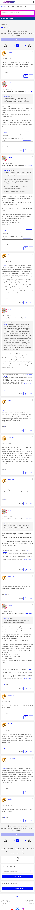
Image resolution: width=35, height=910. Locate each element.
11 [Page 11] (25, 46)
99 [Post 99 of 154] (4, 566)
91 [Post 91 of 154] (4, 72)
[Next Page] (29, 45)
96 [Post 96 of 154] (4, 426)
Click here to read (27, 140)
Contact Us (31, 903)
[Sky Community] (9, 2)
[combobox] (16, 13)
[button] (32, 51)
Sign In (33, 2)
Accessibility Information (28, 901)
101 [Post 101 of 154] (4, 684)
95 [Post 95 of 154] (4, 390)
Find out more (28, 91)
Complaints (3, 903)
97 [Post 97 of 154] (4, 469)
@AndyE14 (4, 769)
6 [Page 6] (14, 46)
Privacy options (4, 900)
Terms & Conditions (29, 900)
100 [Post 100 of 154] (5, 594)
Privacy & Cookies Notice (6, 901)
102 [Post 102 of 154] (4, 713)
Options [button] (3, 24)
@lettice (4, 265)
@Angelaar (6, 96)
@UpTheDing (7, 170)
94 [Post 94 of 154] (4, 298)
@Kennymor (7, 524)
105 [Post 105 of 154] (4, 817)
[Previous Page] (5, 45)
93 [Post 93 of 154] (4, 244)
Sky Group (3, 905)
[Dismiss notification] (33, 6)
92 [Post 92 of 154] (4, 146)
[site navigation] (2, 2)
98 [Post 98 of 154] (4, 499)
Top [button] (18, 897)
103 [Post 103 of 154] (4, 748)
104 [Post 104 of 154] (5, 788)
